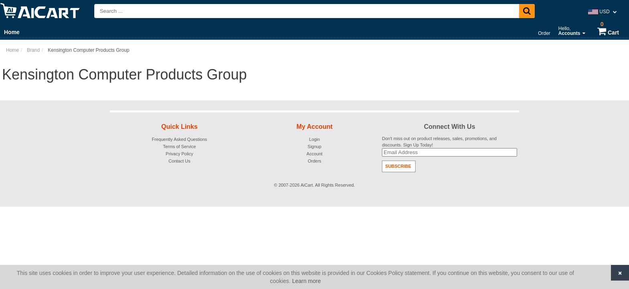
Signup (314, 146)
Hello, (571, 31)
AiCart (306, 185)
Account (314, 153)
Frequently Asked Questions (179, 139)
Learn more (306, 281)
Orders (314, 161)
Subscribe (398, 166)
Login (314, 139)
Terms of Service (179, 146)
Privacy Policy (179, 153)
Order (544, 33)
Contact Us (179, 161)
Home (12, 32)
